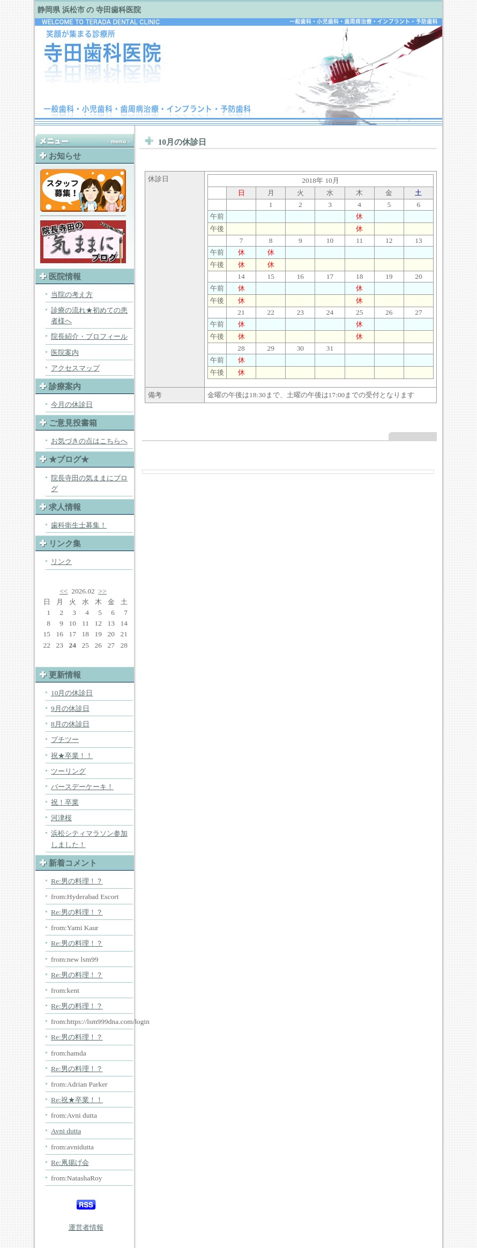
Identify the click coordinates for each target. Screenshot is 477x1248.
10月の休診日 (72, 693)
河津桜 (61, 818)
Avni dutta (66, 1131)
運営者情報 (86, 1227)
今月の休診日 (72, 404)
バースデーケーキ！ (82, 787)
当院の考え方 (72, 295)
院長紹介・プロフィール (89, 336)
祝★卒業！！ (72, 756)
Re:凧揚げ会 (70, 1162)
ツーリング (68, 771)
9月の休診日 (70, 708)
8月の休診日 (70, 724)
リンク (61, 562)
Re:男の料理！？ (77, 881)
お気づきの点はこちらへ (89, 441)
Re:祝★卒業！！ (77, 1100)
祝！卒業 (65, 802)
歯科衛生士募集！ (79, 525)
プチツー (65, 740)
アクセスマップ (75, 368)
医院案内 (65, 352)
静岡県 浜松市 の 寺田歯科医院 (89, 9)
